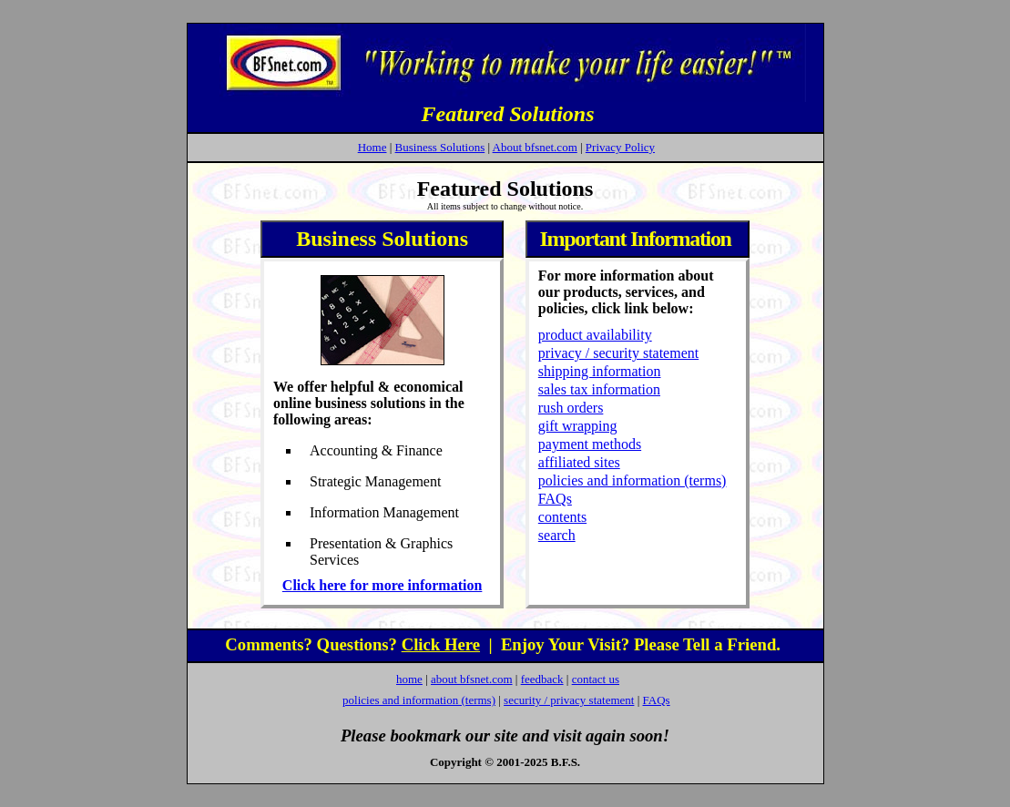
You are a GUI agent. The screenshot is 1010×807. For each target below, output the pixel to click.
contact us (595, 679)
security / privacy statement (569, 700)
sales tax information (599, 389)
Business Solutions (440, 147)
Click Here (441, 644)
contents (562, 517)
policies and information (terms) (632, 480)
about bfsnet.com (472, 679)
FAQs (555, 498)
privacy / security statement (618, 353)
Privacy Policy (620, 147)
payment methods (589, 444)
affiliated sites (579, 462)
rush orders (571, 407)
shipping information (599, 371)
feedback (542, 679)
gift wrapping (577, 426)
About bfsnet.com (535, 147)
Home (372, 147)
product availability (595, 334)
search (557, 535)
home (409, 679)
